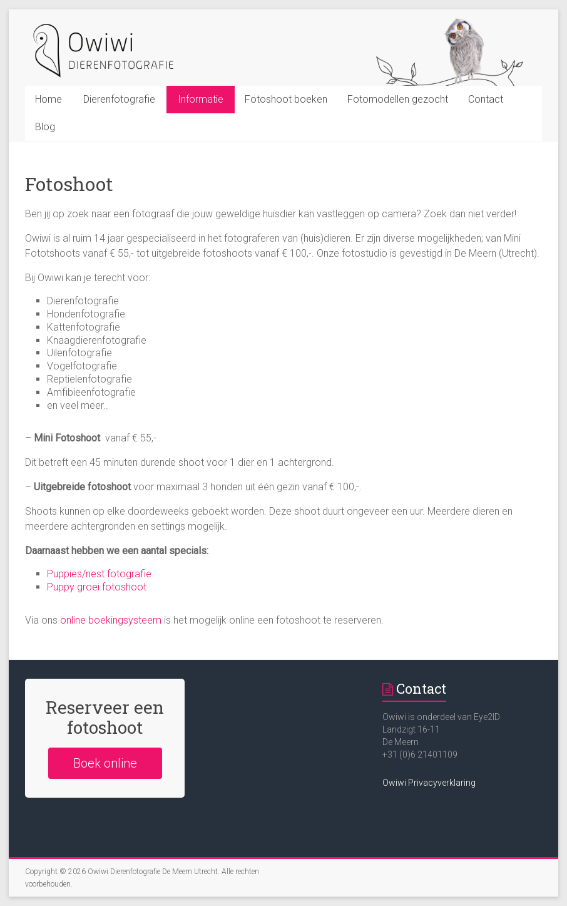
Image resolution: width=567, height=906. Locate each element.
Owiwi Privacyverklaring (429, 783)
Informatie (200, 99)
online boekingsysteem (112, 620)
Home (48, 99)
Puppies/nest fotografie (99, 574)
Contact (485, 99)
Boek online (105, 763)
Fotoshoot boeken (286, 99)
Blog (45, 127)
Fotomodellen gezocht (397, 99)
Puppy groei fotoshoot (96, 587)
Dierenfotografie (119, 99)
